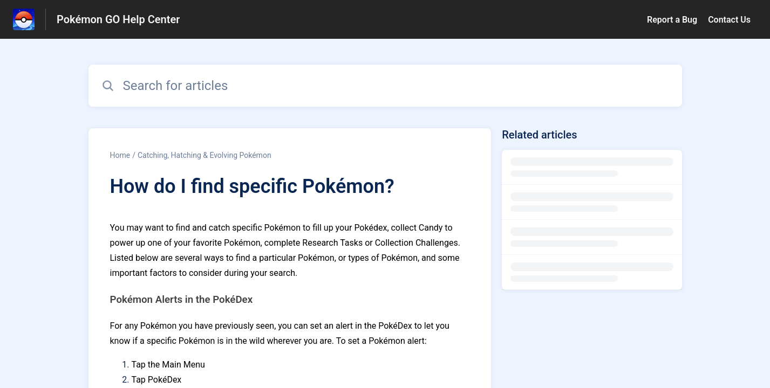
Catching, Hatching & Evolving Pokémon (204, 155)
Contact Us (729, 20)
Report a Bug (672, 20)
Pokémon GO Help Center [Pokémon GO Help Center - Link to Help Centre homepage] (118, 19)
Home (120, 155)
